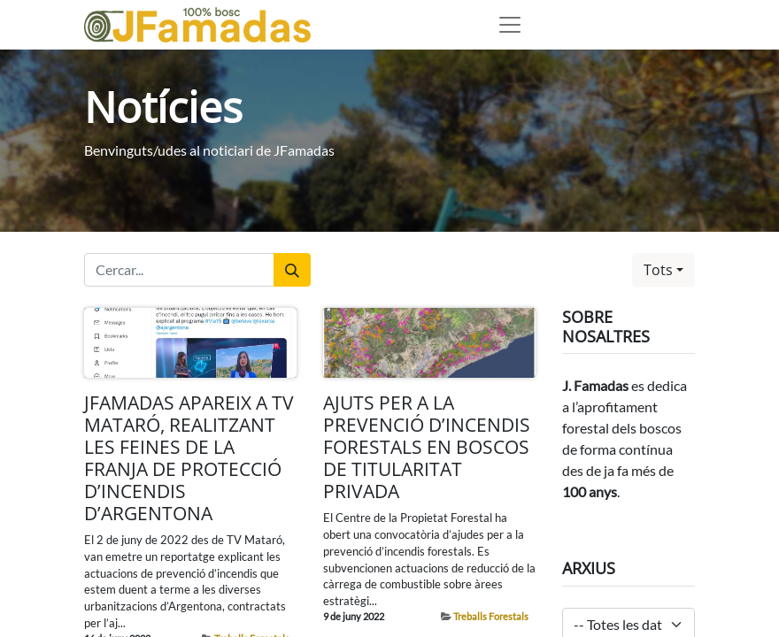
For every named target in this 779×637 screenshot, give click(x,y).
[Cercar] (292, 270)
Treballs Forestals (490, 616)
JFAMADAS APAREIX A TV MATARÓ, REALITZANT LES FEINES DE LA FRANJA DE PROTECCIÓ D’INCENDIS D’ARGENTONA (189, 458)
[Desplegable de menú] (510, 24)
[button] (663, 270)
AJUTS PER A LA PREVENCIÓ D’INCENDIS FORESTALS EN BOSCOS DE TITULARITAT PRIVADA (426, 447)
